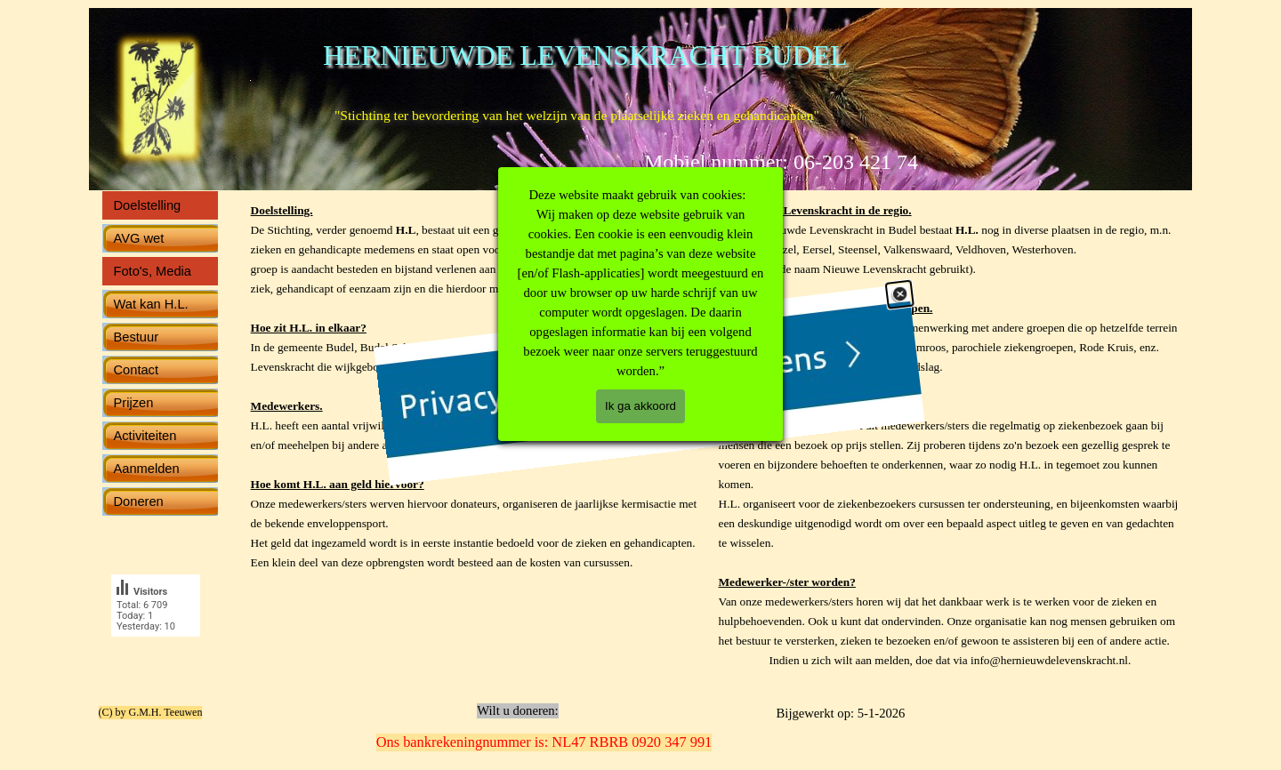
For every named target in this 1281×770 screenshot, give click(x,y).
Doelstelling (147, 205)
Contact (136, 370)
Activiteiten (145, 436)
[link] (623, 382)
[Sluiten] (888, 392)
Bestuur (136, 337)
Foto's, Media (153, 271)
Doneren (139, 501)
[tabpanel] (950, 444)
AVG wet (139, 238)
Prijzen (134, 403)
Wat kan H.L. (151, 304)
